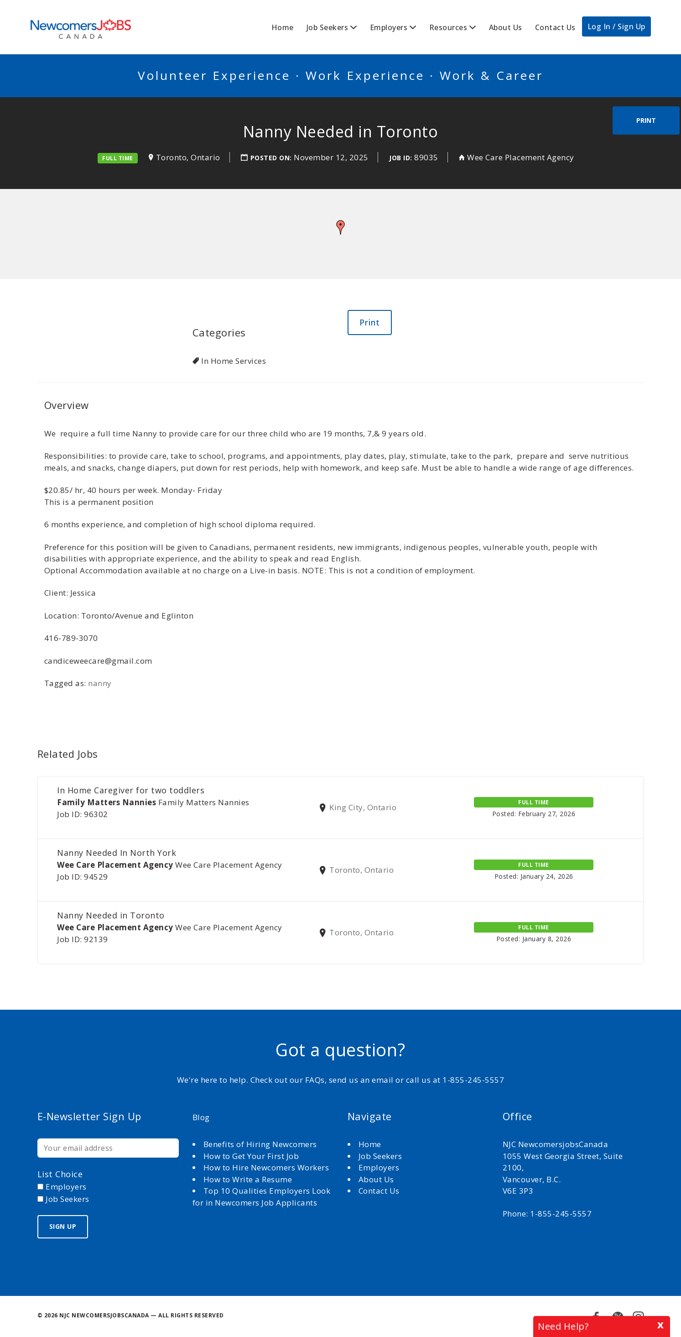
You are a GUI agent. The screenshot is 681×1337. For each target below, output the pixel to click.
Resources (448, 27)
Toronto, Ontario (188, 157)
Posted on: (272, 157)
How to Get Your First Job (251, 1156)
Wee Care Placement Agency (520, 157)
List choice (60, 1174)
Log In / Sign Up (616, 26)
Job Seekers (327, 27)
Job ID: (400, 157)
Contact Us (555, 27)
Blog (201, 1117)
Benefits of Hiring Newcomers (260, 1144)
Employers (389, 27)
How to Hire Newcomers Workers (266, 1167)
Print (646, 120)
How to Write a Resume (247, 1179)
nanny (100, 683)
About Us (505, 27)
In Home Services (233, 361)
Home (282, 27)
